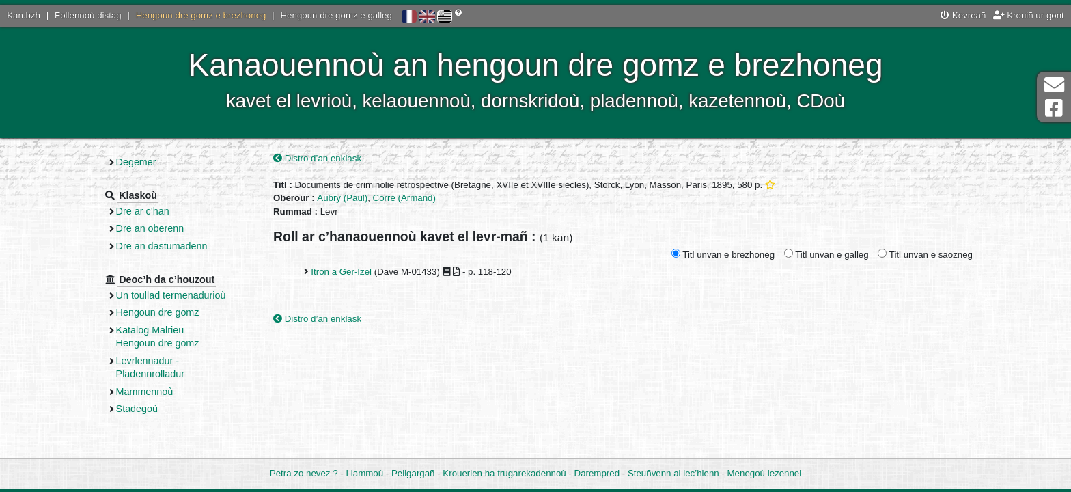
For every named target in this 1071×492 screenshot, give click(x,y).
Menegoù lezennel (764, 473)
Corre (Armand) (404, 198)
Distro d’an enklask (317, 158)
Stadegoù (137, 408)
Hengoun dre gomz (157, 312)
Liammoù (364, 473)
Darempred (597, 473)
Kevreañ (963, 15)
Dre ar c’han (142, 211)
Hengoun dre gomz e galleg (336, 15)
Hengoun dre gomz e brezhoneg (201, 15)
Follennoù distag (88, 15)
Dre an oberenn (150, 228)
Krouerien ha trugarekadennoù (504, 473)
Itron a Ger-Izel (341, 271)
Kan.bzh (23, 15)
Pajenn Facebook (1054, 108)
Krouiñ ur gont (1028, 15)
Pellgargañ (413, 473)
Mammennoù (144, 391)
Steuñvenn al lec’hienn (673, 473)
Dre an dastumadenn (162, 246)
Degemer (136, 161)
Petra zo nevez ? (304, 473)
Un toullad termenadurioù (171, 295)
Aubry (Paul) (342, 198)
